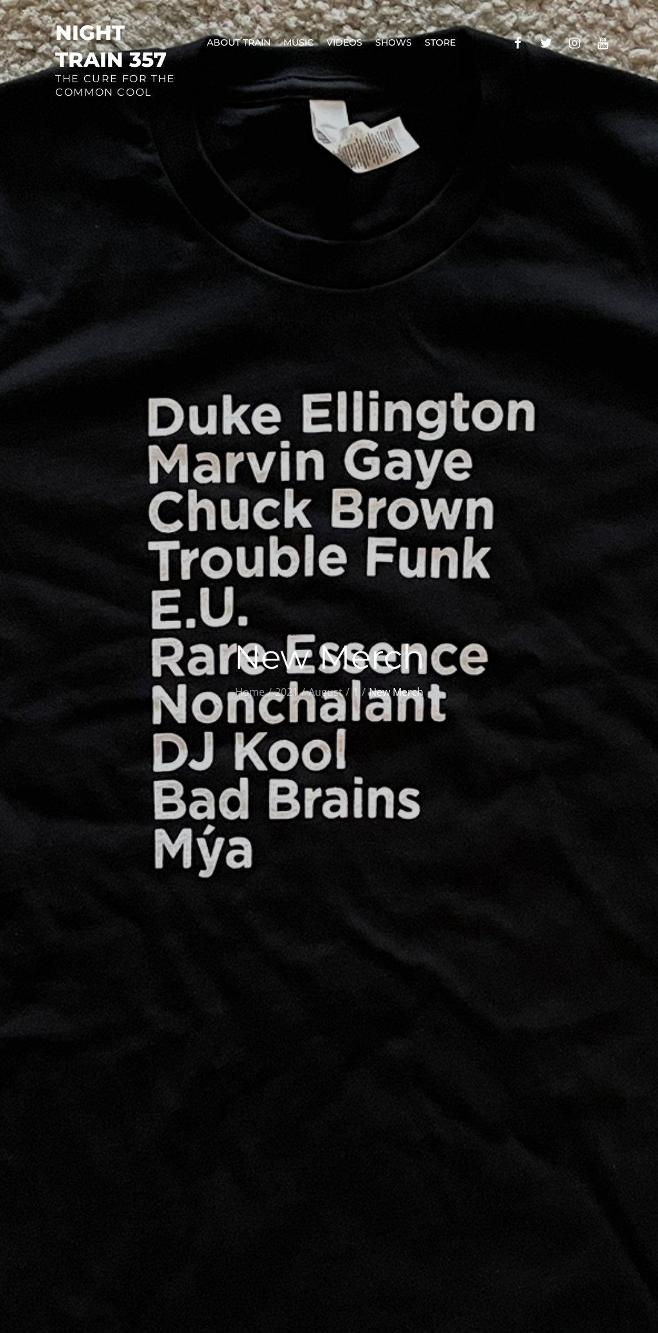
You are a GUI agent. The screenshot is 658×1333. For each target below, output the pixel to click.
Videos (344, 42)
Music (298, 42)
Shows (393, 42)
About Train (239, 42)
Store (440, 42)
